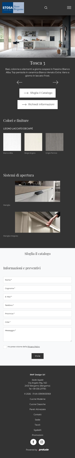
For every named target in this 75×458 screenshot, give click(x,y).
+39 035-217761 (39, 389)
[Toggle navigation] (69, 7)
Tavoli (37, 425)
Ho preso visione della (24, 346)
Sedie (37, 420)
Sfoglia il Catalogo (37, 93)
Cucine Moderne (37, 399)
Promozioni (37, 435)
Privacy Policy (34, 346)
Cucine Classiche (37, 404)
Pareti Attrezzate (38, 409)
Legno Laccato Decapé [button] (18, 128)
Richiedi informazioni (37, 104)
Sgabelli (37, 430)
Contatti (38, 414)
